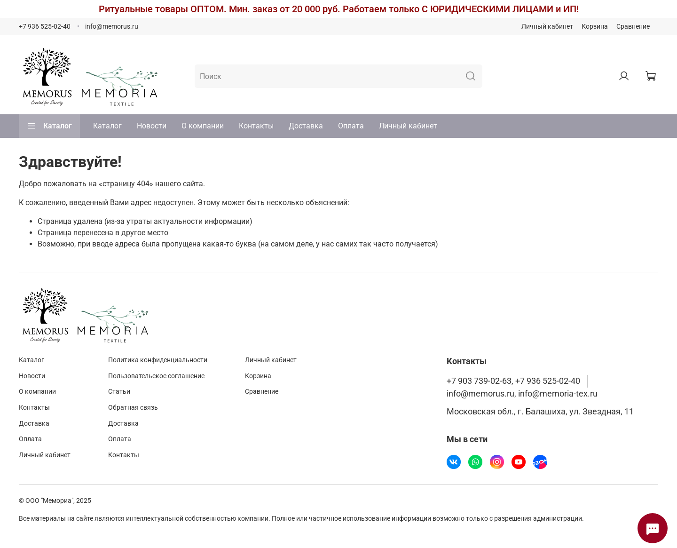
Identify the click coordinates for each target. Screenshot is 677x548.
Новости (151, 125)
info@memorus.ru (111, 27)
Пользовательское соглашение (156, 376)
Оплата (351, 125)
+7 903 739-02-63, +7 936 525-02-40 (513, 381)
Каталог (49, 126)
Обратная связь (133, 408)
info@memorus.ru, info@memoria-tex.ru (522, 393)
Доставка (306, 125)
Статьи (119, 392)
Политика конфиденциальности (157, 360)
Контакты (256, 125)
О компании (202, 125)
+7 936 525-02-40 (45, 27)
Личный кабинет (547, 27)
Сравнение (633, 27)
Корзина (595, 27)
